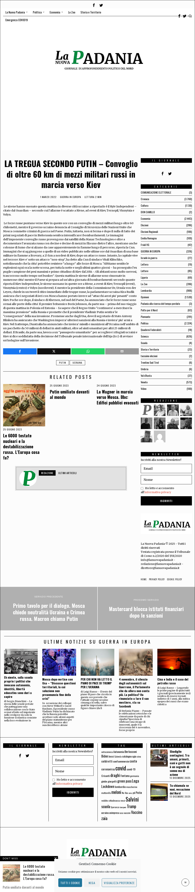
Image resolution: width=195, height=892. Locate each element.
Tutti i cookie (70, 883)
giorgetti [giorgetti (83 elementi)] (112, 781)
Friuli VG (145, 245)
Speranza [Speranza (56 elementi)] (115, 807)
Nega (92, 883)
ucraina (77, 362)
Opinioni (145, 297)
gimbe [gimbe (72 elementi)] (104, 781)
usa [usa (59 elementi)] (121, 812)
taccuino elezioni (149, 356)
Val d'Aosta (146, 375)
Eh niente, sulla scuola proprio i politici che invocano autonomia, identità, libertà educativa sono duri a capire (18, 686)
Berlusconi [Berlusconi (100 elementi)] (131, 751)
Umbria (144, 369)
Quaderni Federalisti (151, 330)
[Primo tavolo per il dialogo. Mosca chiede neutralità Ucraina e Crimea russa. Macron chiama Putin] (48, 608)
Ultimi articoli (67, 473)
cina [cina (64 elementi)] (139, 756)
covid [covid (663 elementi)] (120, 768)
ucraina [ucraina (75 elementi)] (105, 813)
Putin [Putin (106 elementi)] (139, 792)
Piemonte (145, 317)
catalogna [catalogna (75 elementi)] (127, 756)
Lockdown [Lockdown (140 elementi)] (107, 786)
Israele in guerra (149, 258)
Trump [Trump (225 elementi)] (131, 806)
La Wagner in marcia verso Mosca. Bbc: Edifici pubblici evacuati (118, 397)
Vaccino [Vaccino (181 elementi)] (136, 812)
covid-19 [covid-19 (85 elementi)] (131, 769)
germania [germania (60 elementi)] (134, 776)
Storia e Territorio (150, 349)
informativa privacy (157, 492)
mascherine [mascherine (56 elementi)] (131, 786)
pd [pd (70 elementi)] (134, 793)
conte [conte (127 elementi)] (133, 760)
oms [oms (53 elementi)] (130, 792)
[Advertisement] (97, 123)
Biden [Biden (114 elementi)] (104, 756)
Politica (144, 323)
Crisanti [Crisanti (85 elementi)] (105, 776)
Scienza (144, 336)
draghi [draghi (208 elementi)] (115, 775)
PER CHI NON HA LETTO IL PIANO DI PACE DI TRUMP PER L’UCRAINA (96, 683)
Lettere (144, 271)
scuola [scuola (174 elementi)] (105, 806)
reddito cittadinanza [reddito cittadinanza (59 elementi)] (110, 800)
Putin (62, 362)
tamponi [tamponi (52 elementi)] (123, 807)
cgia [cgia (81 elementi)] (134, 756)
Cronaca (145, 199)
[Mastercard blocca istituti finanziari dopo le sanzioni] (146, 608)
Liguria (144, 277)
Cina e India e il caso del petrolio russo (172, 681)
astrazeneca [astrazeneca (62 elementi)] (107, 751)
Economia (145, 218)
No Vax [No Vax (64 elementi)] (125, 793)
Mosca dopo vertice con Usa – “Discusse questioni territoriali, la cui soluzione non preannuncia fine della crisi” (59, 688)
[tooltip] (94, 5)
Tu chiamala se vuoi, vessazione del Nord (180, 789)
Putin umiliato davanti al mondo (69, 394)
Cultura (144, 205)
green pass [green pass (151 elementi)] (124, 780)
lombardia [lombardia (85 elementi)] (120, 787)
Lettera (144, 264)
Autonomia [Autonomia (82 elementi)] (118, 752)
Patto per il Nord (149, 310)
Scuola (144, 343)
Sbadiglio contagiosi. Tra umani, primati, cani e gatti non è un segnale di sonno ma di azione (180, 762)
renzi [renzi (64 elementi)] (122, 800)
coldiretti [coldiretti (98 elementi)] (107, 761)
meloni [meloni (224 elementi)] (116, 792)
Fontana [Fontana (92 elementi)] (125, 775)
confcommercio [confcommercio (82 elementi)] (121, 761)
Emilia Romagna (149, 238)
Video (143, 389)
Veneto (144, 382)
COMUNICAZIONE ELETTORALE (156, 192)
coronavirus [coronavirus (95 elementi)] (108, 769)
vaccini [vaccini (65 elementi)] (127, 813)
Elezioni (144, 225)
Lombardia (146, 290)
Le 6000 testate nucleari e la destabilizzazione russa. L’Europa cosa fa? (21, 446)
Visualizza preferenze (119, 883)
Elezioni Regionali (149, 232)
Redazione (47, 473)
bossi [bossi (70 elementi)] (111, 756)
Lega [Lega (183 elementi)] (135, 781)
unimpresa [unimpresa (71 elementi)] (114, 813)
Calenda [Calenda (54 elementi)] (118, 756)
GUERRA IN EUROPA (70, 197)
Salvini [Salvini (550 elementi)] (132, 799)
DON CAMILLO (148, 212)
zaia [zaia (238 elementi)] (104, 818)
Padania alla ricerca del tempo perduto (160, 304)
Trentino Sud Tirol (150, 362)
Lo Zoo (144, 284)
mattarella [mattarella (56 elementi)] (106, 792)
